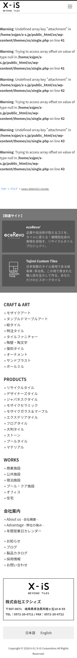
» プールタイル (16, 441)
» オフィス (12, 491)
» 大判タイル (14, 429)
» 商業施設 (12, 468)
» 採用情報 (12, 558)
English (46, 632)
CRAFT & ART (17, 304)
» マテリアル (14, 447)
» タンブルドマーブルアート (26, 318)
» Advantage (24, 524)
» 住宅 (9, 497)
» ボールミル (14, 366)
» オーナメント (16, 354)
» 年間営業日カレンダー (22, 530)
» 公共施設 (12, 474)
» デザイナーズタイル (21, 393)
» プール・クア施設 (19, 486)
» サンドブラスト (17, 360)
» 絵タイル (12, 324)
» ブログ (10, 546)
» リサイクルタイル (19, 387)
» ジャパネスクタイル (21, 399)
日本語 (30, 632)
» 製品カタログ (16, 552)
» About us (21, 519)
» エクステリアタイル (21, 417)
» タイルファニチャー (21, 336)
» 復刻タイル (14, 348)
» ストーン (12, 435)
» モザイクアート (17, 312)
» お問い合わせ (16, 564)
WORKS (11, 460)
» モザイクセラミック (21, 405)
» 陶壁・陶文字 (16, 342)
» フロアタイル (16, 423)
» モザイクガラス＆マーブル (26, 411)
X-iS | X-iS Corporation (43, 648)
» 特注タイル (14, 330)
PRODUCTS (15, 379)
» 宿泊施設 (12, 480)
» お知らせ (12, 540)
